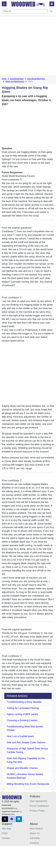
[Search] (25, 11)
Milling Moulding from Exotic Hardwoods (28, 784)
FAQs (5, 833)
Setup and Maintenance (14, 81)
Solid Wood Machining (36, 79)
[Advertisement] (28, 46)
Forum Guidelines (39, 806)
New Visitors (36, 828)
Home (4, 79)
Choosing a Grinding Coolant (22, 720)
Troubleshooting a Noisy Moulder (24, 702)
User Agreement (38, 801)
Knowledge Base (17, 79)
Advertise (35, 838)
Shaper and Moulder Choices (22, 768)
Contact (6, 838)
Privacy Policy (37, 810)
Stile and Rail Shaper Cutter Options (26, 742)
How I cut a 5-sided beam (20, 736)
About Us (35, 833)
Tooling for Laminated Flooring (23, 708)
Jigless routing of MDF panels (22, 714)
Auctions (34, 843)
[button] (5, 819)
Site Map (6, 828)
